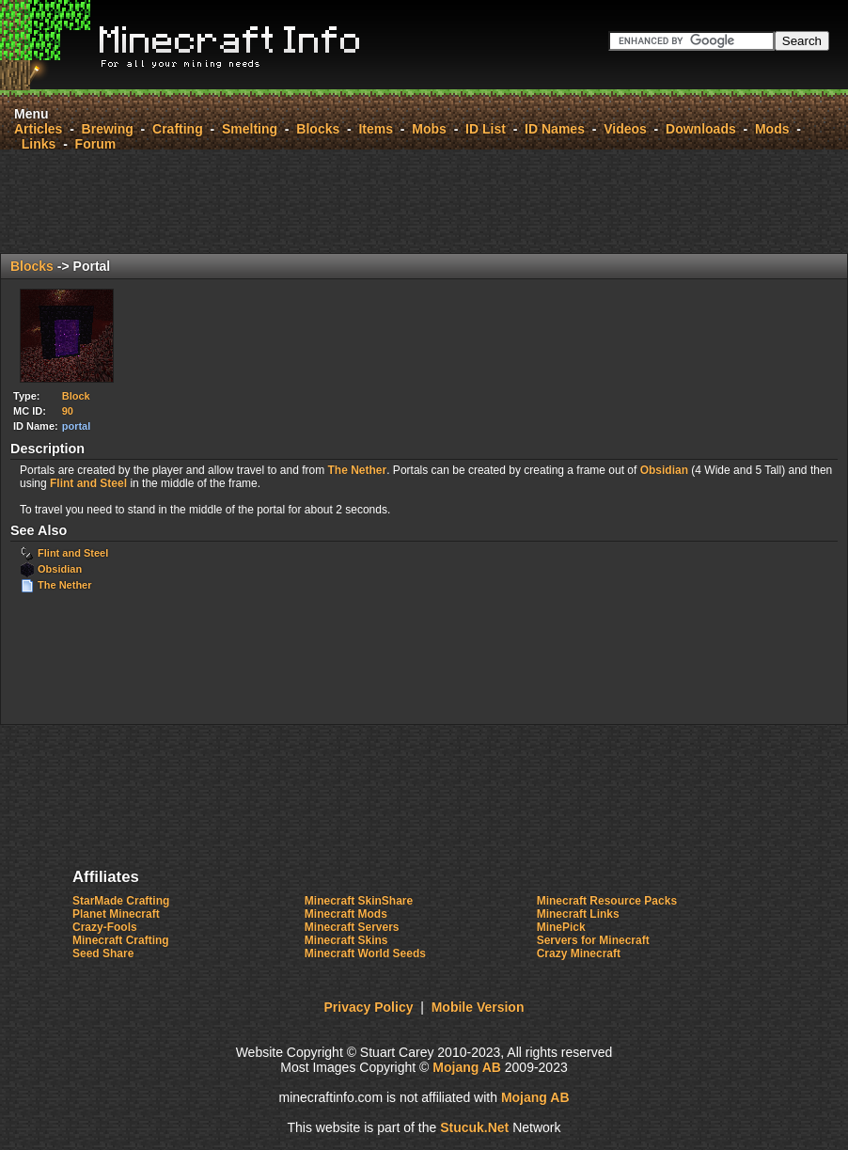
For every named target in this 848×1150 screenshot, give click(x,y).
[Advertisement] (424, 201)
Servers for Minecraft (593, 940)
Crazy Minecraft (578, 953)
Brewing (107, 128)
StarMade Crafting (120, 900)
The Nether (357, 470)
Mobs (429, 128)
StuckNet (474, 1127)
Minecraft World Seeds (365, 953)
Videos (625, 128)
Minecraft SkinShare (359, 900)
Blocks (317, 128)
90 (67, 411)
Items (375, 128)
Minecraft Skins (346, 940)
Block (76, 396)
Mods (772, 128)
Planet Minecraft (116, 914)
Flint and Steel (88, 483)
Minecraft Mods (346, 914)
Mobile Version (478, 1007)
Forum (96, 143)
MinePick (561, 927)
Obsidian (664, 470)
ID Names (555, 128)
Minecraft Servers (352, 927)
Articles (38, 128)
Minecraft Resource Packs (607, 900)
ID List (485, 128)
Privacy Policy (369, 1007)
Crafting (177, 128)
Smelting (249, 128)
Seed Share (102, 953)
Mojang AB (466, 1067)
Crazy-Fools (104, 927)
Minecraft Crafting (120, 940)
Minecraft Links (578, 914)
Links (39, 143)
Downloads (701, 128)
